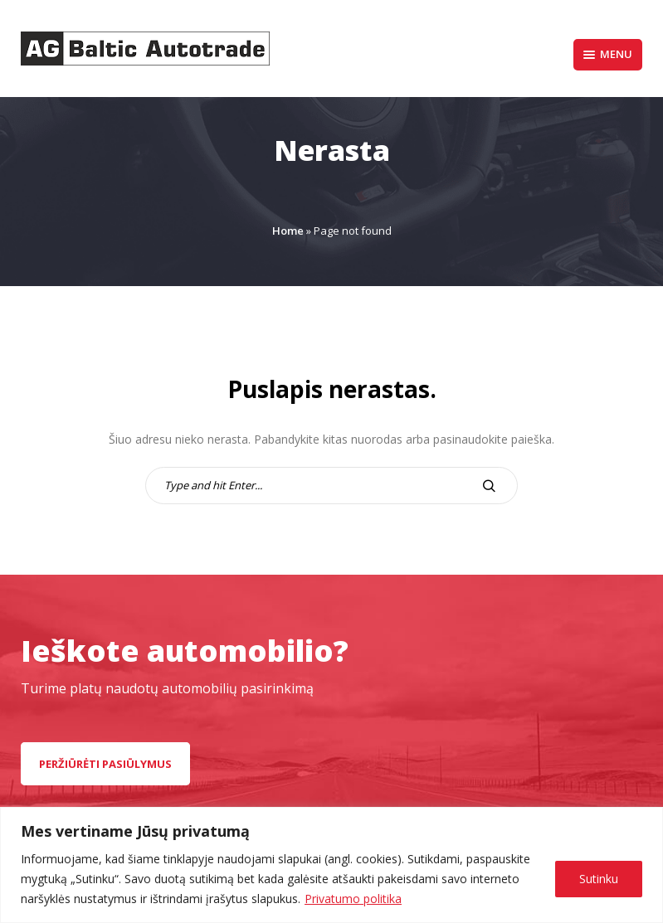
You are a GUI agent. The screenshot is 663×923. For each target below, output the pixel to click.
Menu (607, 53)
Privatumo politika (353, 898)
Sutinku (598, 879)
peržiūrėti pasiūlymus (105, 763)
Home (288, 230)
